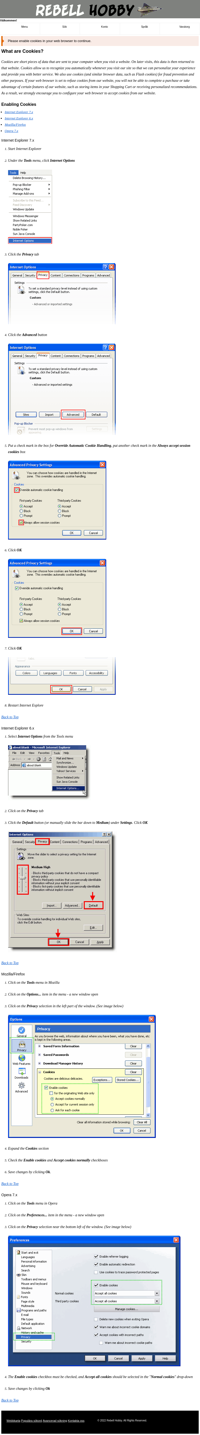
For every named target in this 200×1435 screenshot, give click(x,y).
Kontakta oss (76, 1420)
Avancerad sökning (55, 1420)
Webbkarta (13, 1420)
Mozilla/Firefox (15, 124)
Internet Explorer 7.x (19, 112)
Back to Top (9, 717)
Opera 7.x (11, 131)
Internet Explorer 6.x (19, 118)
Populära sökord (31, 1420)
